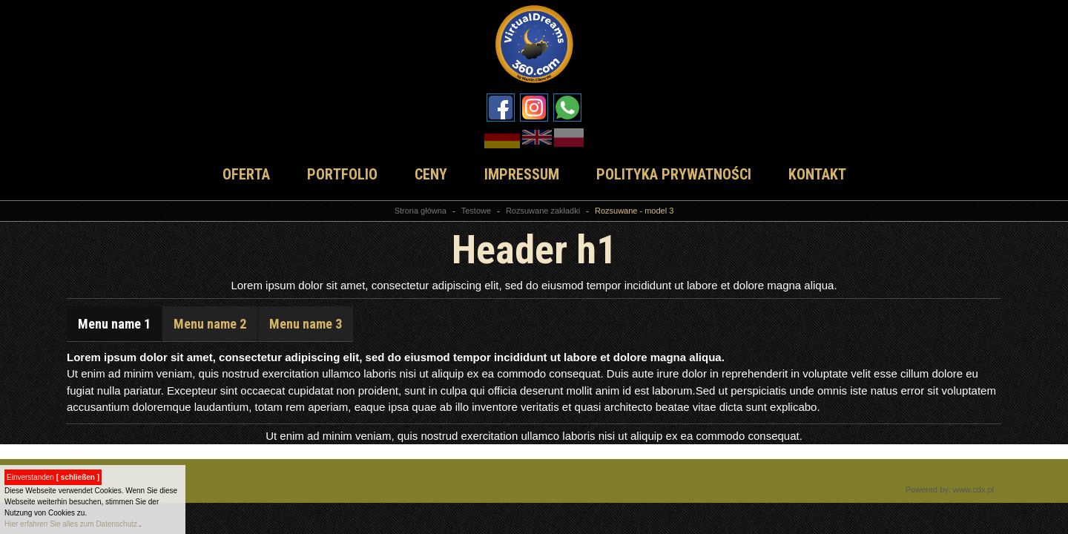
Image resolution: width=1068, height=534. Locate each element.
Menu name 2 (210, 324)
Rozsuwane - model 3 (634, 210)
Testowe (476, 210)
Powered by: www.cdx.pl (950, 489)
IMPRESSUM (521, 174)
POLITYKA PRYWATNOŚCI (673, 174)
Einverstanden (53, 477)
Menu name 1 (114, 324)
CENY (431, 174)
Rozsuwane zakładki (543, 210)
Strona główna (420, 210)
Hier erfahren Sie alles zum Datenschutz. (71, 524)
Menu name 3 (305, 324)
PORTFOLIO (342, 174)
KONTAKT (817, 174)
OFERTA (246, 174)
